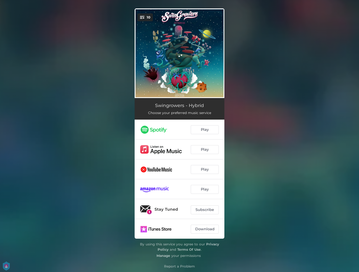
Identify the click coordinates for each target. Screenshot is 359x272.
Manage (163, 256)
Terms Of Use (189, 249)
